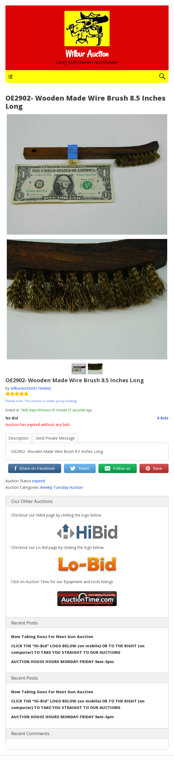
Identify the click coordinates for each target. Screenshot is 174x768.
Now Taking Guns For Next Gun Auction (52, 636)
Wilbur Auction (87, 54)
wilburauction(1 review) (31, 388)
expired (38, 480)
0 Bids (163, 418)
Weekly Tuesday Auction (61, 487)
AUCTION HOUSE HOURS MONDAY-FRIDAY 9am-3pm (62, 661)
